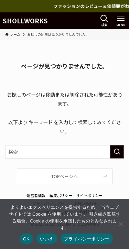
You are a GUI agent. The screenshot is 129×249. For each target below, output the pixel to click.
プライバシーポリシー (87, 238)
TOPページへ (64, 176)
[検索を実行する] (117, 152)
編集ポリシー (61, 195)
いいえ (47, 238)
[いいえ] (120, 223)
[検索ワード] (64, 152)
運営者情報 (35, 195)
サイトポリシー (89, 195)
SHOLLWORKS (25, 21)
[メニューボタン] (120, 20)
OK (26, 238)
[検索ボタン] (104, 20)
